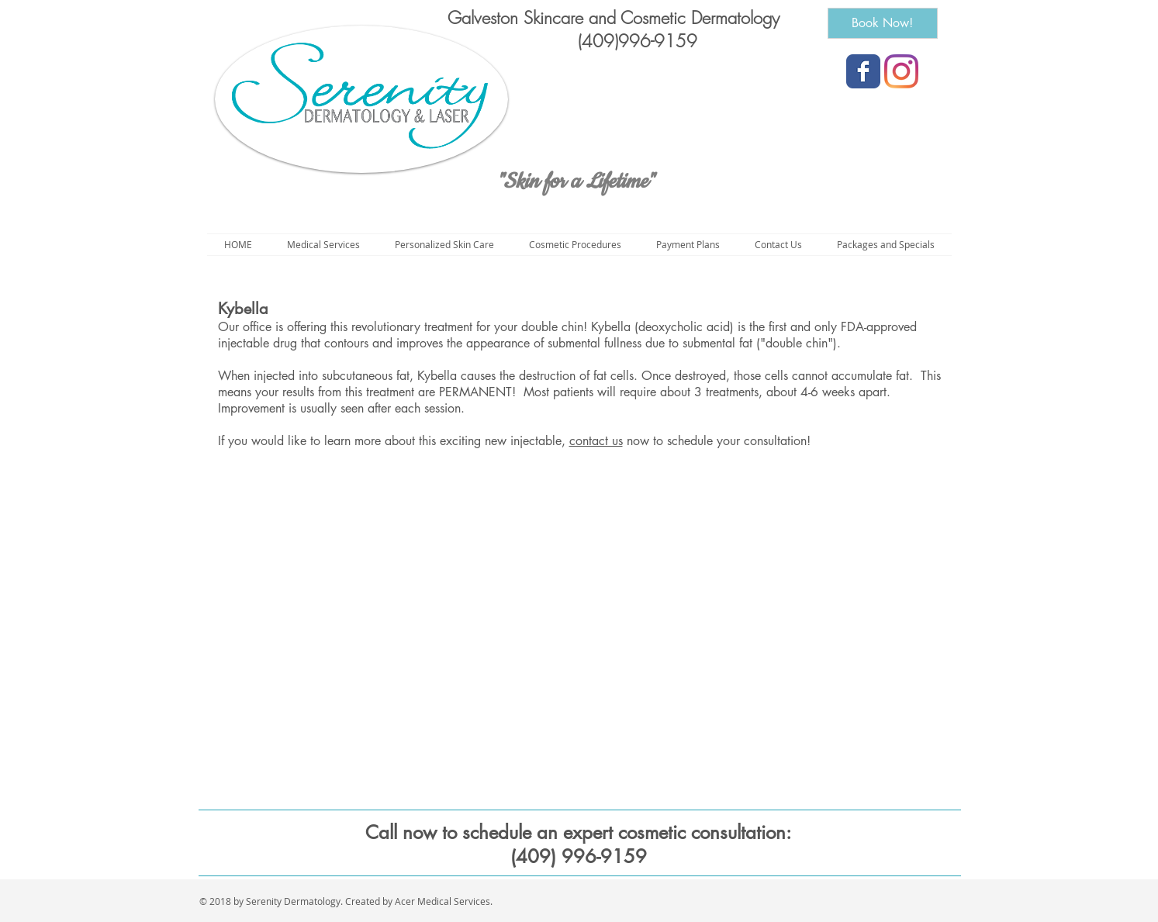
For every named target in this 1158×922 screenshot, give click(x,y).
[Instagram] (901, 71)
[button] (575, 244)
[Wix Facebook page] (863, 71)
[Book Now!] (883, 23)
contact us (596, 441)
